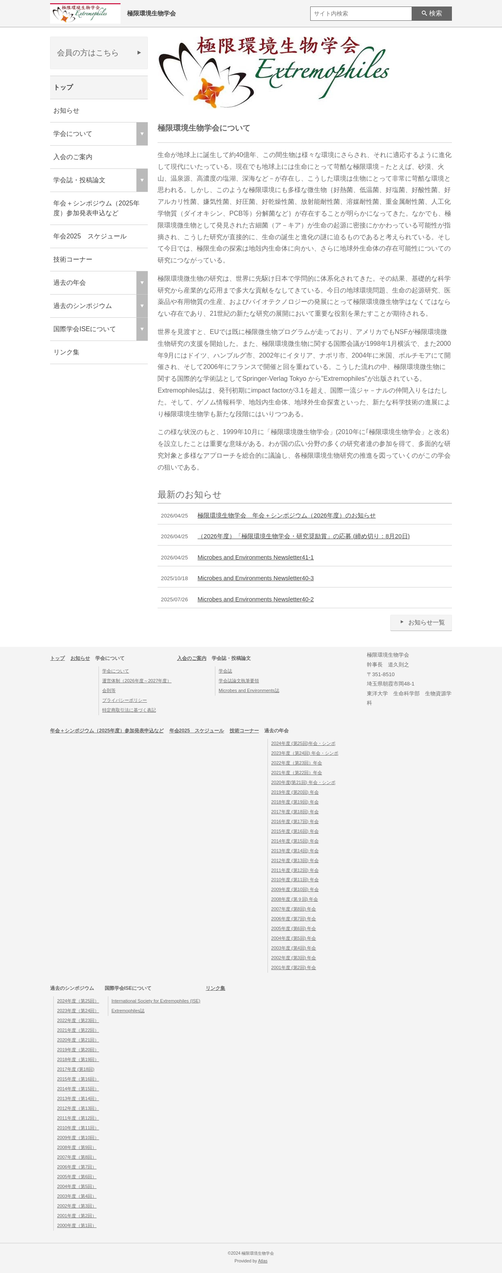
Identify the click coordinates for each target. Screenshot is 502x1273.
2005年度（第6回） (76, 1176)
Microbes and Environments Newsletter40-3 (255, 578)
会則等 (109, 690)
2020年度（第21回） (78, 1039)
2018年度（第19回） (78, 1059)
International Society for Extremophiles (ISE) (156, 1000)
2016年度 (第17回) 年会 (295, 821)
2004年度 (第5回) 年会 (293, 938)
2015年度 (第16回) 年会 (295, 831)
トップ (63, 87)
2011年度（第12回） (78, 1118)
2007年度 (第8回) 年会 (293, 908)
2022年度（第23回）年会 (296, 762)
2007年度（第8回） (76, 1157)
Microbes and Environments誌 (249, 690)
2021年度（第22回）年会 (296, 772)
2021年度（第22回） (78, 1030)
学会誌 (225, 670)
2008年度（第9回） (76, 1147)
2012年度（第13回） (78, 1108)
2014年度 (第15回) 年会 (295, 840)
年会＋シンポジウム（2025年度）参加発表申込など (96, 208)
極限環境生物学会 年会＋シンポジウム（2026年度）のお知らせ (286, 515)
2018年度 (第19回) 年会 (295, 801)
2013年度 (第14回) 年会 (295, 850)
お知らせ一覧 (421, 622)
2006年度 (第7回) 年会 (293, 918)
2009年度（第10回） (78, 1137)
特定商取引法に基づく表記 (129, 709)
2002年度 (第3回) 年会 (293, 957)
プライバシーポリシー (124, 700)
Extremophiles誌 (128, 1010)
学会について (115, 670)
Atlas (262, 1261)
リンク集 (66, 352)
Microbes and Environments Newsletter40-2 (255, 599)
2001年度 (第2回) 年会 (293, 967)
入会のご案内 (72, 156)
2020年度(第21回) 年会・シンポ (303, 782)
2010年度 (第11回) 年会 (295, 879)
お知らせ (66, 110)
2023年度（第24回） (78, 1010)
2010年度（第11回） (78, 1127)
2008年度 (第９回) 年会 (294, 899)
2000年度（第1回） (76, 1225)
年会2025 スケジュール (90, 236)
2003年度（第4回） (76, 1196)
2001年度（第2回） (76, 1215)
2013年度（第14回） (78, 1098)
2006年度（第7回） (76, 1166)
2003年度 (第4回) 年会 (293, 947)
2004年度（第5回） (76, 1186)
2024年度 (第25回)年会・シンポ (303, 743)
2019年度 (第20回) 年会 (295, 792)
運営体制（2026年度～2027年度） (136, 680)
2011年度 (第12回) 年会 (295, 870)
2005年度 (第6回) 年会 (293, 928)
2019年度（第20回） (78, 1049)
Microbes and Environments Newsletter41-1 (255, 557)
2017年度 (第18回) (75, 1069)
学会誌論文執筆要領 (239, 680)
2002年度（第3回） (76, 1205)
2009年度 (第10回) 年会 (295, 889)
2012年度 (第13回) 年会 (295, 860)
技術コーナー (72, 259)
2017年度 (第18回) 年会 (295, 811)
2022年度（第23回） (78, 1020)
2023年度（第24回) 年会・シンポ (304, 753)
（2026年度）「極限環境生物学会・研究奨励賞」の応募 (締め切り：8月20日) (303, 536)
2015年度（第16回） (78, 1078)
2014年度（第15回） (78, 1088)
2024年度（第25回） (78, 1000)
